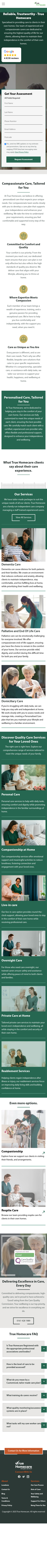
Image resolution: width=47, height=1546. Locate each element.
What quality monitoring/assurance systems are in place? (24, 1409)
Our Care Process (37, 1485)
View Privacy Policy (22, 152)
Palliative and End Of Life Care (21, 631)
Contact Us (6, 1489)
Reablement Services (16, 1071)
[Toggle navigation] (3, 4)
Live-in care (9, 905)
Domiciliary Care (12, 701)
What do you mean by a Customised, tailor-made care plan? (24, 1381)
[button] (11, 55)
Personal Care (11, 794)
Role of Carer (36, 1489)
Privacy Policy (7, 1505)
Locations (5, 1485)
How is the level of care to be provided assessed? (20, 1366)
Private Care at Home (16, 1015)
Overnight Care (12, 960)
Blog (3, 1494)
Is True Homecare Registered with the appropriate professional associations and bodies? (22, 1349)
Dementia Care (11, 564)
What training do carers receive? (22, 1395)
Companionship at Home (18, 849)
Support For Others (38, 1501)
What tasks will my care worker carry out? (24, 1425)
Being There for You (38, 1505)
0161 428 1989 (23, 1444)
